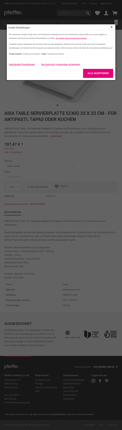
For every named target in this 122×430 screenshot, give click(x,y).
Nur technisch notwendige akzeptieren (60, 64)
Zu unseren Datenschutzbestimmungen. (71, 38)
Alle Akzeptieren (98, 73)
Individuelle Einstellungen (22, 64)
